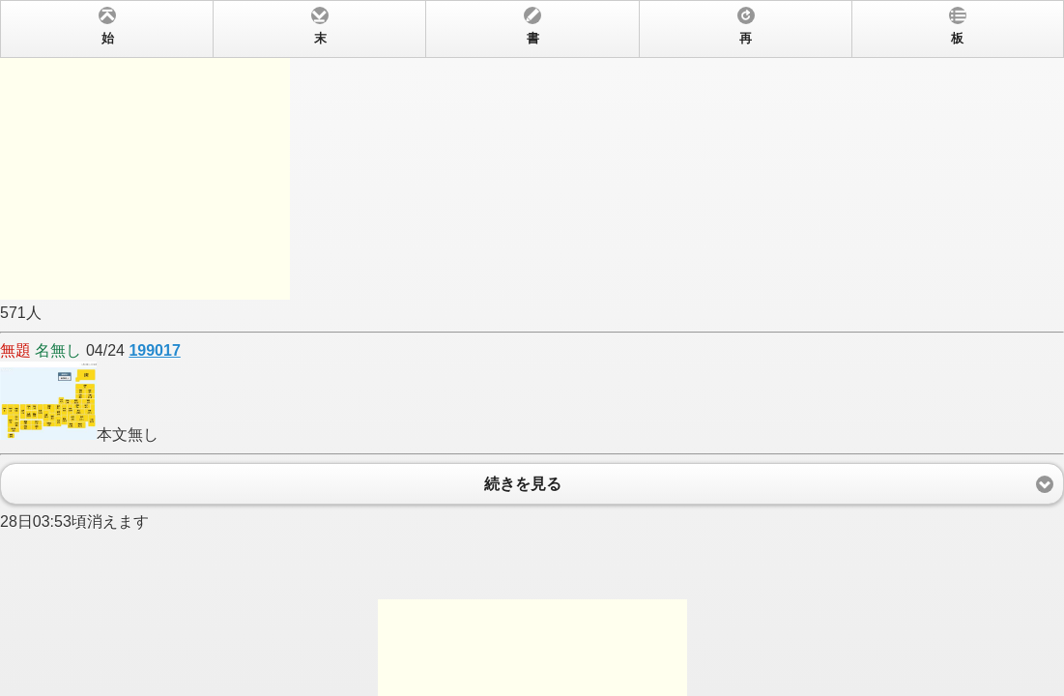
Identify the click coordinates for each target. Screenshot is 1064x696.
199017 (154, 350)
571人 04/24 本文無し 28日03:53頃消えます (532, 348)
